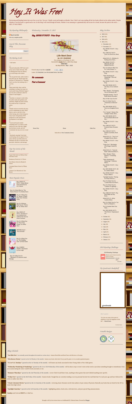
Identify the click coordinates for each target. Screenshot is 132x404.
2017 (103, 36)
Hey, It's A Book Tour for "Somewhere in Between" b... (110, 102)
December (106, 44)
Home (64, 128)
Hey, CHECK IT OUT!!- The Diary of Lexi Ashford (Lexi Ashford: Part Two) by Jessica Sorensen (22, 215)
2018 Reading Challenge (111, 252)
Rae (107, 255)
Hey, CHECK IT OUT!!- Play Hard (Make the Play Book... (110, 194)
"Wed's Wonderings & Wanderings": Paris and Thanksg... (109, 77)
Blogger (87, 400)
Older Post (92, 128)
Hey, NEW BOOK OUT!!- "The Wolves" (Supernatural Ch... (111, 212)
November (106, 46)
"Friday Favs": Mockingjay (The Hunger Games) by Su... (110, 146)
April (104, 232)
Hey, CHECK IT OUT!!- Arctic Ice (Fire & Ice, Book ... (111, 54)
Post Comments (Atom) (68, 132)
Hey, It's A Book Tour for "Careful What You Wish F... (111, 181)
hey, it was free (15, 35)
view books (119, 261)
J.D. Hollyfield (39, 72)
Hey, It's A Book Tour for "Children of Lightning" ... (110, 185)
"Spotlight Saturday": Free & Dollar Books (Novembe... (110, 95)
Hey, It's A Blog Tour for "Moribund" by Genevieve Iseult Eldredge (18, 257)
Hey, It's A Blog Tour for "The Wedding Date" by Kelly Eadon (22, 240)
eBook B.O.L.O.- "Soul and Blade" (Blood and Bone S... (111, 150)
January (105, 239)
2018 (103, 34)
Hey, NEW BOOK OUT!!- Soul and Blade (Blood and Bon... (110, 117)
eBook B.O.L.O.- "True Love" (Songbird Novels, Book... (110, 137)
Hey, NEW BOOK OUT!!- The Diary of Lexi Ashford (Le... (110, 87)
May (104, 229)
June (104, 227)
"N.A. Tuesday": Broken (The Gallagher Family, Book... (110, 112)
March (105, 234)
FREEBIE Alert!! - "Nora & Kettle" (21, 230)
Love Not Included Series (50, 72)
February (105, 237)
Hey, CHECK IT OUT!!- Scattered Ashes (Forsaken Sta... (110, 127)
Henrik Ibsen (107, 321)
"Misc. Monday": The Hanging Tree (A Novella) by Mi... (111, 91)
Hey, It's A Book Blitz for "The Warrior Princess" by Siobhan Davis (19, 191)
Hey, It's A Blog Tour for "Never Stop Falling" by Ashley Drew (22, 223)
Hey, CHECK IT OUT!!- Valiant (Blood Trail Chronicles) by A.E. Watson (22, 184)
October (105, 216)
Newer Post (36, 128)
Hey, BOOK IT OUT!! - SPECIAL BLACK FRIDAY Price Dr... (109, 64)
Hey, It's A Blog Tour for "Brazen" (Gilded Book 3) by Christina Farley (22, 197)
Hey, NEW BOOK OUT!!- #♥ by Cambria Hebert (110, 169)
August (105, 221)
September (106, 219)
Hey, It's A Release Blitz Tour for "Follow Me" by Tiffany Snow (22, 205)
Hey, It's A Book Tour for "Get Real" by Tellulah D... (110, 203)
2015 (103, 42)
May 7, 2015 (69, 65)
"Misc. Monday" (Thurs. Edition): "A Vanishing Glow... (109, 155)
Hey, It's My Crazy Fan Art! (110, 98)
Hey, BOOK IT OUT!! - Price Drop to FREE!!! (110, 173)
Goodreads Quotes (118, 324)
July (104, 224)
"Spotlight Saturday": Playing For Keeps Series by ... (110, 177)
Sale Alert (60, 72)
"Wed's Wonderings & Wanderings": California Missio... (110, 161)
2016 (103, 39)
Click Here (64, 63)
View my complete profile (15, 37)
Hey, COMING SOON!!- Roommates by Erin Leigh (22, 249)
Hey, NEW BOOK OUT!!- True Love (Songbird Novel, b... (111, 108)
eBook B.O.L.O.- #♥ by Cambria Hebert (109, 199)
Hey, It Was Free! (35, 12)
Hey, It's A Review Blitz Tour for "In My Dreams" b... (110, 68)
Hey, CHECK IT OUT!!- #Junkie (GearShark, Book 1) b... (110, 132)
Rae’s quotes (104, 314)
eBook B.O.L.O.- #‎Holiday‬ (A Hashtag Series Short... (110, 59)
